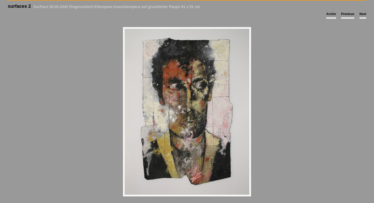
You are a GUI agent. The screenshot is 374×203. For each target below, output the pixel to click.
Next (362, 14)
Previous (347, 14)
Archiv (331, 14)
